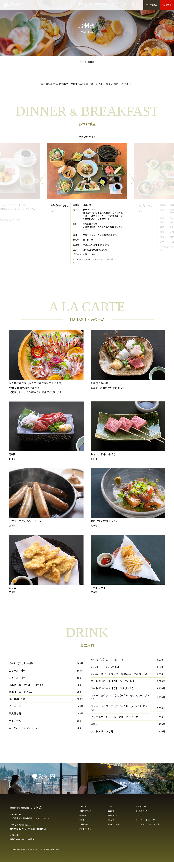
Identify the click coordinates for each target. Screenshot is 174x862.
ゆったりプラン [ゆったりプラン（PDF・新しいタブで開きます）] (143, 811)
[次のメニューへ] (131, 180)
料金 (124, 5)
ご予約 (110, 806)
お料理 (114, 5)
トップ (57, 5)
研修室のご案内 (86, 831)
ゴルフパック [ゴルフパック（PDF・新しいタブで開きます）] (142, 816)
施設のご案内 (101, 5)
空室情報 (111, 811)
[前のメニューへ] (42, 180)
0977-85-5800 (26, 824)
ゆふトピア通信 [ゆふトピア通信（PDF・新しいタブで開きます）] (143, 806)
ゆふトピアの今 (114, 826)
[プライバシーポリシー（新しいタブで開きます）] (150, 821)
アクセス (135, 5)
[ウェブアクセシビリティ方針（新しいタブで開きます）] (150, 826)
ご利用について (85, 5)
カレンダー (69, 5)
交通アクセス (113, 816)
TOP (82, 61)
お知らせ (111, 821)
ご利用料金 (84, 826)
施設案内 (83, 816)
